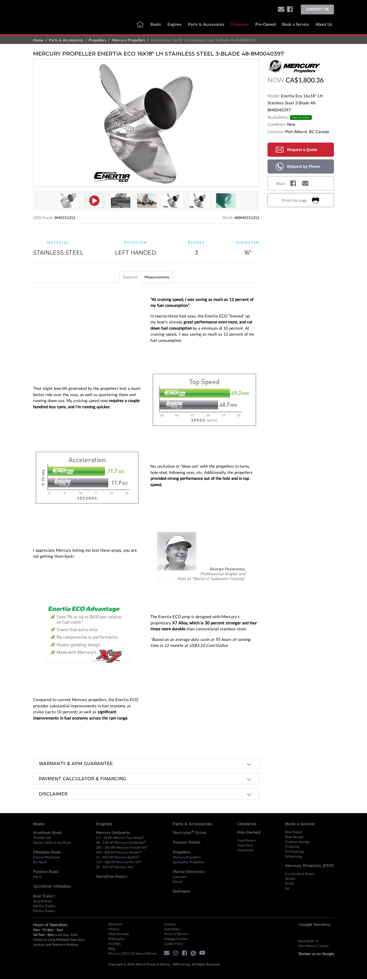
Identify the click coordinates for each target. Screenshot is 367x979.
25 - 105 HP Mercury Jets (114, 867)
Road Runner (42, 901)
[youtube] (203, 954)
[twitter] (194, 954)
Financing (292, 847)
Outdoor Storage (297, 842)
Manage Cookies (176, 939)
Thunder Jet (41, 838)
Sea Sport (40, 862)
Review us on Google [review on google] (316, 953)
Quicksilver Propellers (188, 862)
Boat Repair (293, 832)
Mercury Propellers (128, 40)
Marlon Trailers (44, 911)
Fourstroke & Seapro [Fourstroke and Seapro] (300, 874)
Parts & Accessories (206, 24)
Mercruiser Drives (189, 832)
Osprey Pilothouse (46, 857)
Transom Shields (186, 842)
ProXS (289, 883)
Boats (155, 24)
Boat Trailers (44, 896)
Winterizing (293, 856)
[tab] (126, 277)
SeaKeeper (182, 891)
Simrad (178, 882)
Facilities (114, 944)
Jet (287, 888)
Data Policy (172, 929)
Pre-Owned (265, 24)
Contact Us (317, 9)
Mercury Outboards (113, 832)
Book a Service (295, 24)
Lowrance (180, 877)
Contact (169, 924)
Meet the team (118, 934)
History (113, 929)
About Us (324, 24)
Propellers (97, 40)
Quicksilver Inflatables (52, 886)
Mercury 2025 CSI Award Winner (132, 953)
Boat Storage (294, 837)
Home (38, 40)
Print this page (300, 200)
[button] (281, 9)
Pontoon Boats (45, 871)
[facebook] (290, 9)
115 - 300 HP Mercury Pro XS (118, 862)
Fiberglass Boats (47, 852)
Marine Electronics (189, 871)
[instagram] (177, 954)
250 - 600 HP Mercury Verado (118, 852)
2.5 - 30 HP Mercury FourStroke (120, 837)
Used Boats (245, 850)
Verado (290, 879)
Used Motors (246, 840)
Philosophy (116, 939)
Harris (37, 877)
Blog (111, 948)
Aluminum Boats (47, 832)
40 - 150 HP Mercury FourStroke (121, 842)
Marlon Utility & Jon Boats (52, 842)
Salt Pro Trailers (44, 906)
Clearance (240, 24)
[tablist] (146, 277)
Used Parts (245, 845)
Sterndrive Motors (111, 876)
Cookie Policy (173, 944)
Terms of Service (176, 934)
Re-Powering (294, 851)
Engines (175, 24)
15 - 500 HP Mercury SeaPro (117, 857)
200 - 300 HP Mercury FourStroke (121, 847)
